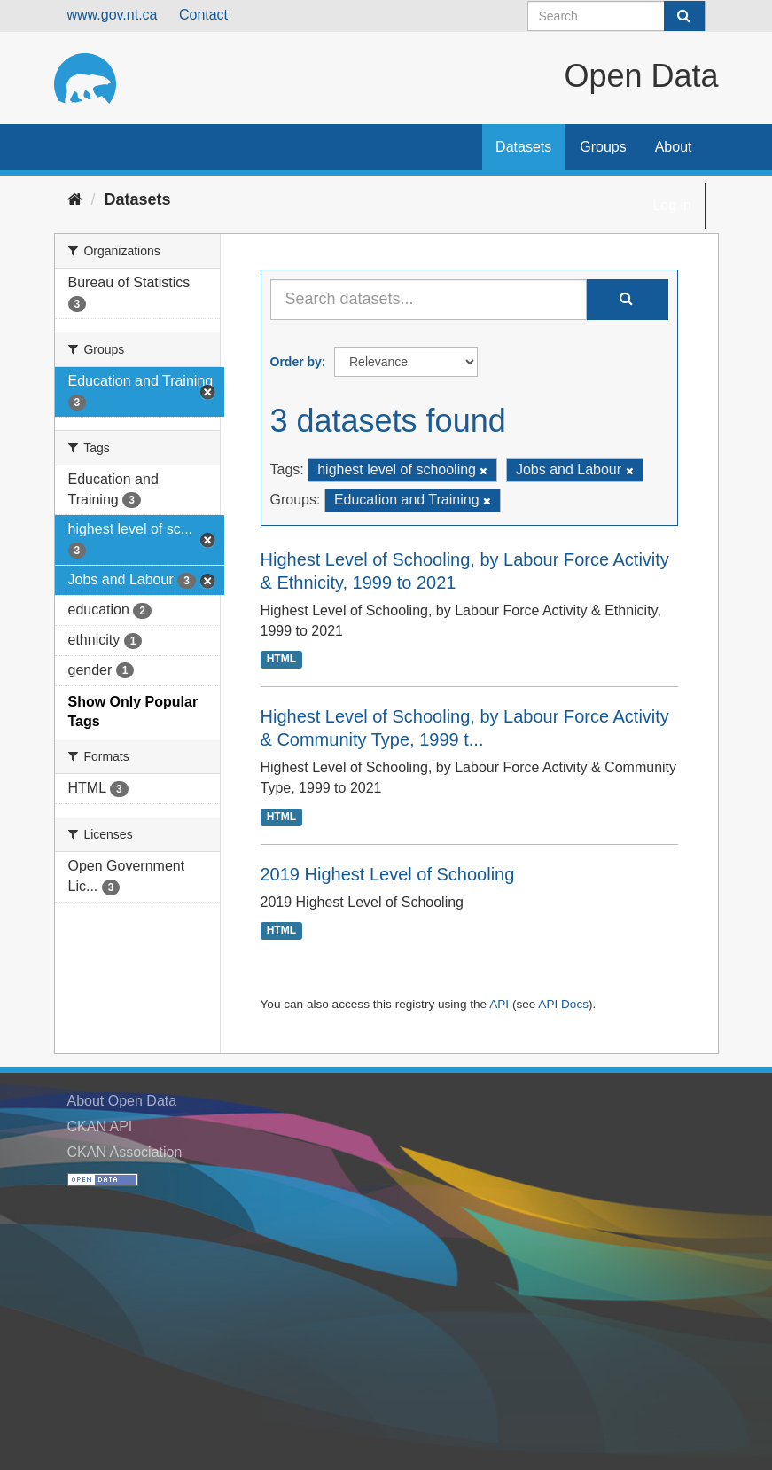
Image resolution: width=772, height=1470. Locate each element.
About (673, 146)
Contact (203, 14)
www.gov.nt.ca (112, 14)
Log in (671, 205)
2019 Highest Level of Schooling (388, 874)
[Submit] (684, 16)
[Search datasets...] (428, 299)
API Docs (563, 1004)
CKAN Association (125, 1152)
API (499, 1004)
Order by (296, 362)
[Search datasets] (616, 16)
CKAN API (100, 1126)
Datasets (523, 146)
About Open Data (122, 1100)
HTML (281, 659)
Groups (603, 146)
